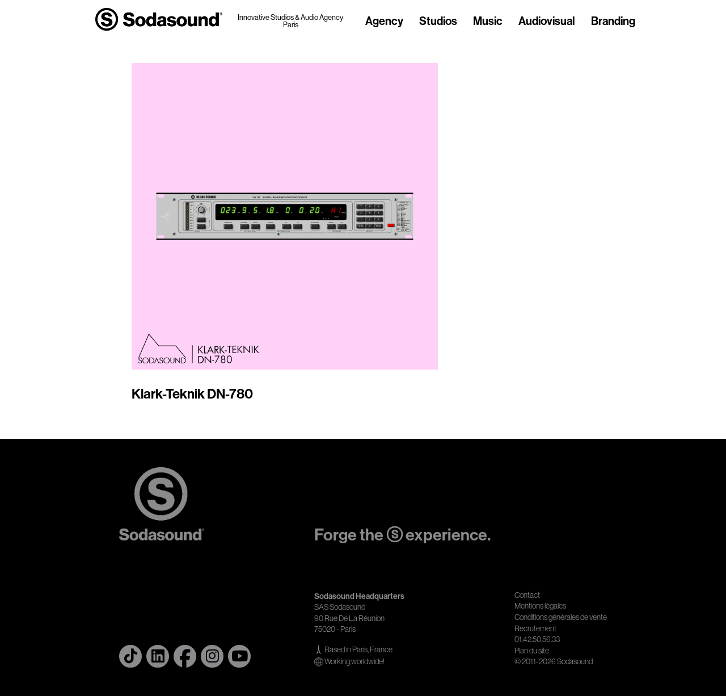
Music (488, 21)
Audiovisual (546, 21)
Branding (613, 21)
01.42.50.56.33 (537, 639)
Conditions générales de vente (560, 617)
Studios (438, 21)
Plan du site (531, 650)
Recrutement (535, 628)
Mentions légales (540, 605)
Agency (384, 21)
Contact (527, 594)
